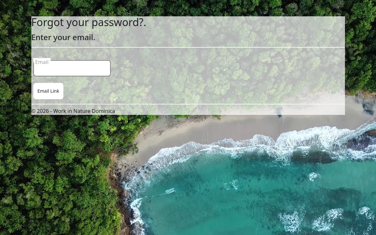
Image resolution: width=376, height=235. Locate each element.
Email (42, 60)
